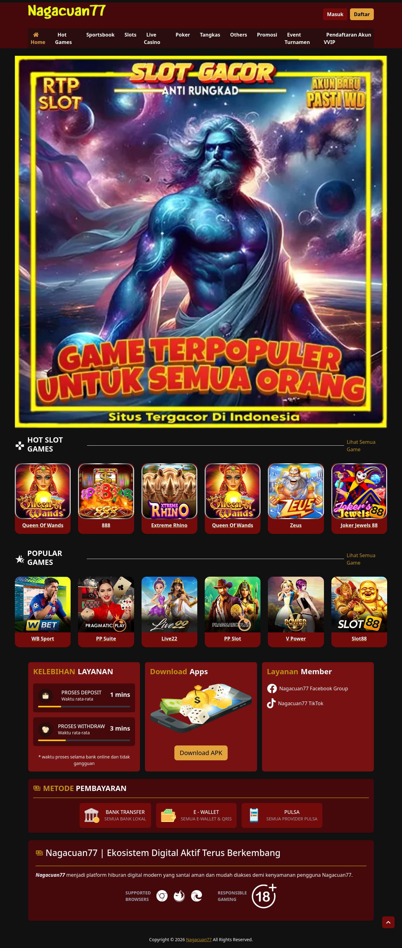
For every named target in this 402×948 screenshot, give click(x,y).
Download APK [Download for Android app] (201, 753)
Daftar (362, 14)
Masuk (335, 14)
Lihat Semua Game (361, 446)
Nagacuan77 (199, 939)
